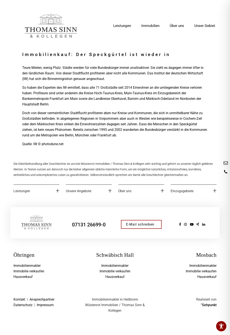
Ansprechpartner (41, 299)
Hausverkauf (23, 277)
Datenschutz (22, 305)
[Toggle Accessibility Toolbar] (221, 326)
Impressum (45, 305)
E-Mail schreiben (140, 224)
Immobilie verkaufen (28, 271)
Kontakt (19, 299)
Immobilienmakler (27, 266)
